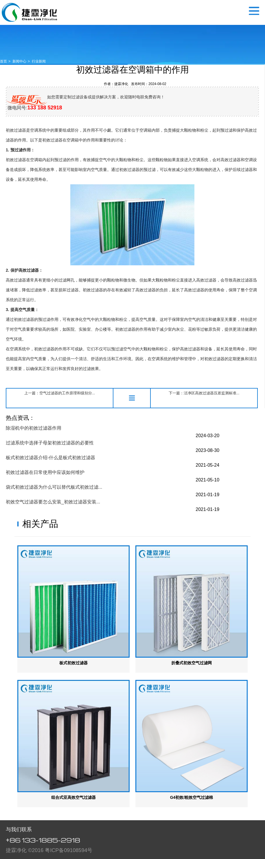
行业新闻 (39, 61)
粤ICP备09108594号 (68, 850)
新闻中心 (19, 61)
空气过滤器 (29, 12)
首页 (3, 61)
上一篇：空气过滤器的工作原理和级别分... (59, 393)
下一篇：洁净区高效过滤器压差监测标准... (204, 393)
